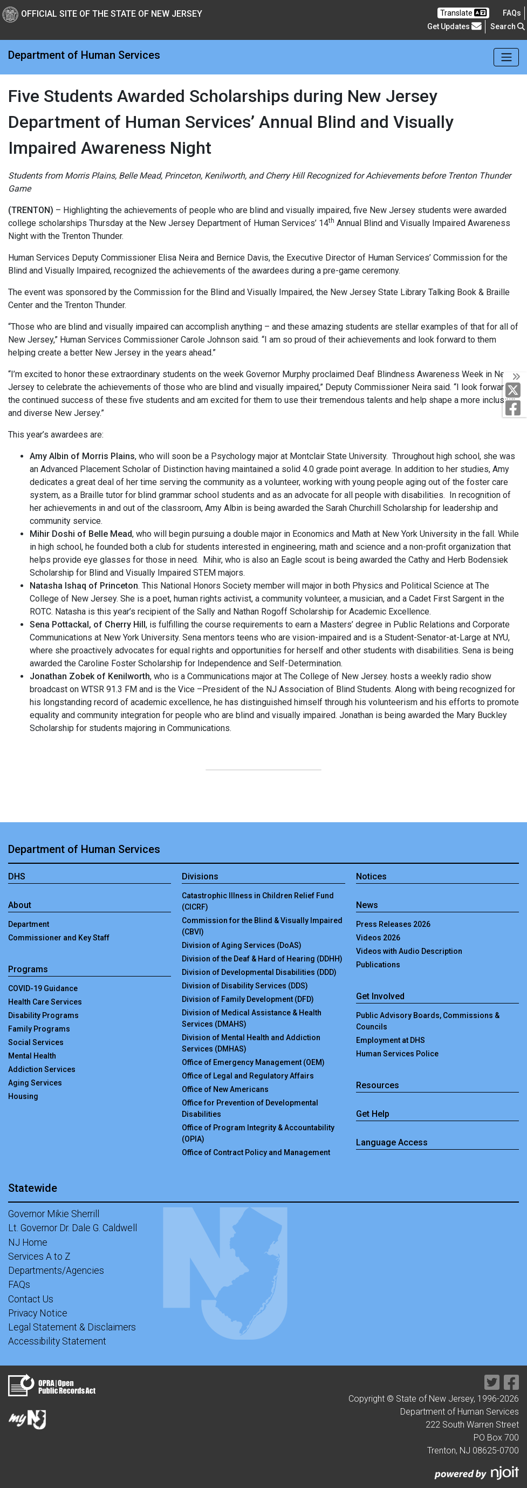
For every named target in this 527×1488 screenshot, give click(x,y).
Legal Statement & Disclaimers (72, 1327)
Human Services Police (397, 1053)
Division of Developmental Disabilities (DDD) (259, 972)
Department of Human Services (84, 55)
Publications (378, 964)
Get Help (372, 1114)
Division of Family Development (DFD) (248, 999)
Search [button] (507, 26)
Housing (23, 1096)
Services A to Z (39, 1256)
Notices (371, 876)
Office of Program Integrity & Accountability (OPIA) (258, 1133)
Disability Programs (43, 1015)
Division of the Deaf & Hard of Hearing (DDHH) (262, 958)
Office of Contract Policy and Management (256, 1152)
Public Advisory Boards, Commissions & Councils (427, 1021)
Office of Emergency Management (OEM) (253, 1062)
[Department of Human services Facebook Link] (515, 408)
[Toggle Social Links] (515, 376)
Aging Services (35, 1083)
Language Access (392, 1142)
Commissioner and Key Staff (58, 937)
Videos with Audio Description (409, 951)
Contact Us (30, 1299)
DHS (16, 876)
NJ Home (27, 1242)
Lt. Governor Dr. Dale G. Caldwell (72, 1228)
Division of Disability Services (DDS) (245, 985)
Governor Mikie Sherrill (53, 1214)
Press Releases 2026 (393, 924)
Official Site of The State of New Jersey (102, 13)
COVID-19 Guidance (43, 988)
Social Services (36, 1042)
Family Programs (39, 1029)
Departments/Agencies (56, 1270)
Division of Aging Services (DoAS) (242, 945)
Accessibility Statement (57, 1341)
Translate (463, 13)
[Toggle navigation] (506, 57)
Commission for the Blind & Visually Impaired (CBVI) (262, 926)
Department (28, 924)
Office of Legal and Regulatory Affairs (248, 1075)
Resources (377, 1085)
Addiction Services (42, 1069)
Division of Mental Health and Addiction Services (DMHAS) (251, 1043)
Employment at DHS (390, 1040)
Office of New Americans (225, 1089)
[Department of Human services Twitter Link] (515, 390)
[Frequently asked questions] (512, 12)
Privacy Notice (37, 1313)
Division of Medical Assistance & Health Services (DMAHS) (251, 1018)
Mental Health (32, 1056)
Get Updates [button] (454, 26)
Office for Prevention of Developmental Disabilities (250, 1108)
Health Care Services (45, 1002)
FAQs (19, 1284)
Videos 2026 (378, 937)
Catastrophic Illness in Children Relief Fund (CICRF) (258, 901)
